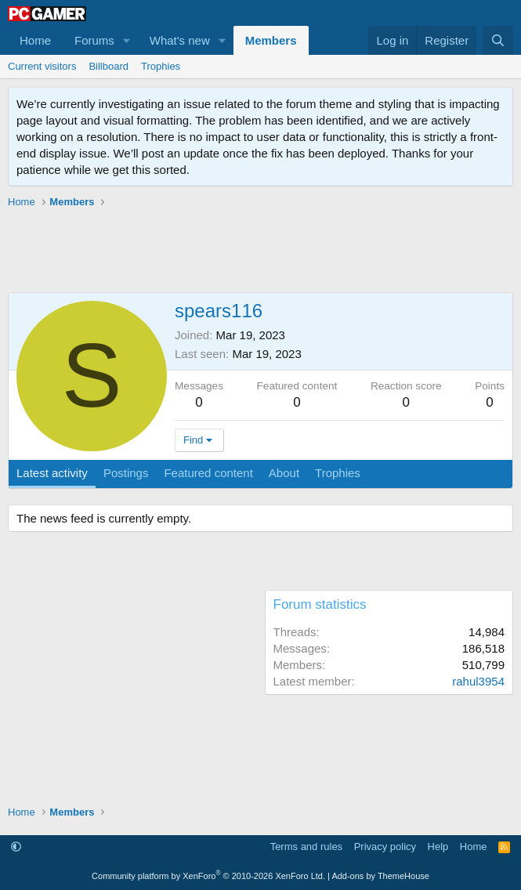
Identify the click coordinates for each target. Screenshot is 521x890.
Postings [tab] (126, 472)
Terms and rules (306, 846)
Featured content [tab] (208, 472)
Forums (94, 40)
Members (271, 40)
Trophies (160, 66)
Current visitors (42, 66)
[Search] (498, 40)
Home (35, 40)
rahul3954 (478, 681)
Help (438, 846)
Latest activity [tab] (52, 472)
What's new (180, 40)
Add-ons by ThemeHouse (380, 876)
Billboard (108, 66)
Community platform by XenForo (208, 876)
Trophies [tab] (337, 472)
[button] (127, 40)
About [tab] (284, 472)
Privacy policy (385, 846)
